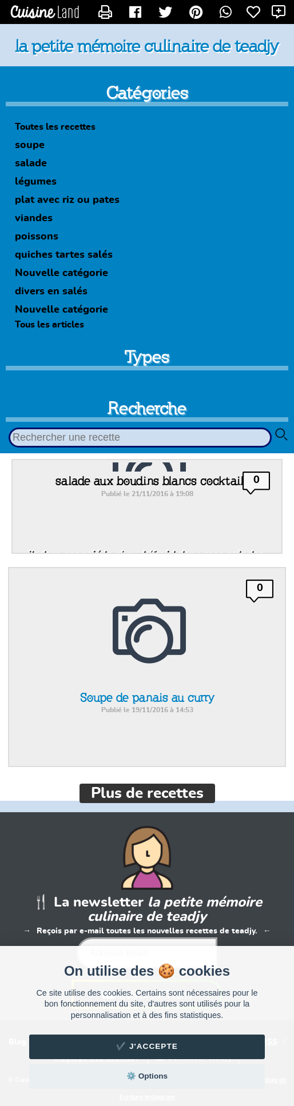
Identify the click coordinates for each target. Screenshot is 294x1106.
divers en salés (51, 291)
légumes (36, 182)
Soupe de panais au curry (147, 697)
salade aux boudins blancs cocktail (149, 480)
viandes (34, 218)
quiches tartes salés (64, 255)
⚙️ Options (147, 1076)
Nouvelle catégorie (61, 273)
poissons (36, 236)
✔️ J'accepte (147, 1046)
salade (31, 163)
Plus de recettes (147, 793)
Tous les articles (49, 324)
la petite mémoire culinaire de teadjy (147, 46)
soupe (30, 145)
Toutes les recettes (55, 126)
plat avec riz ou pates (67, 200)
